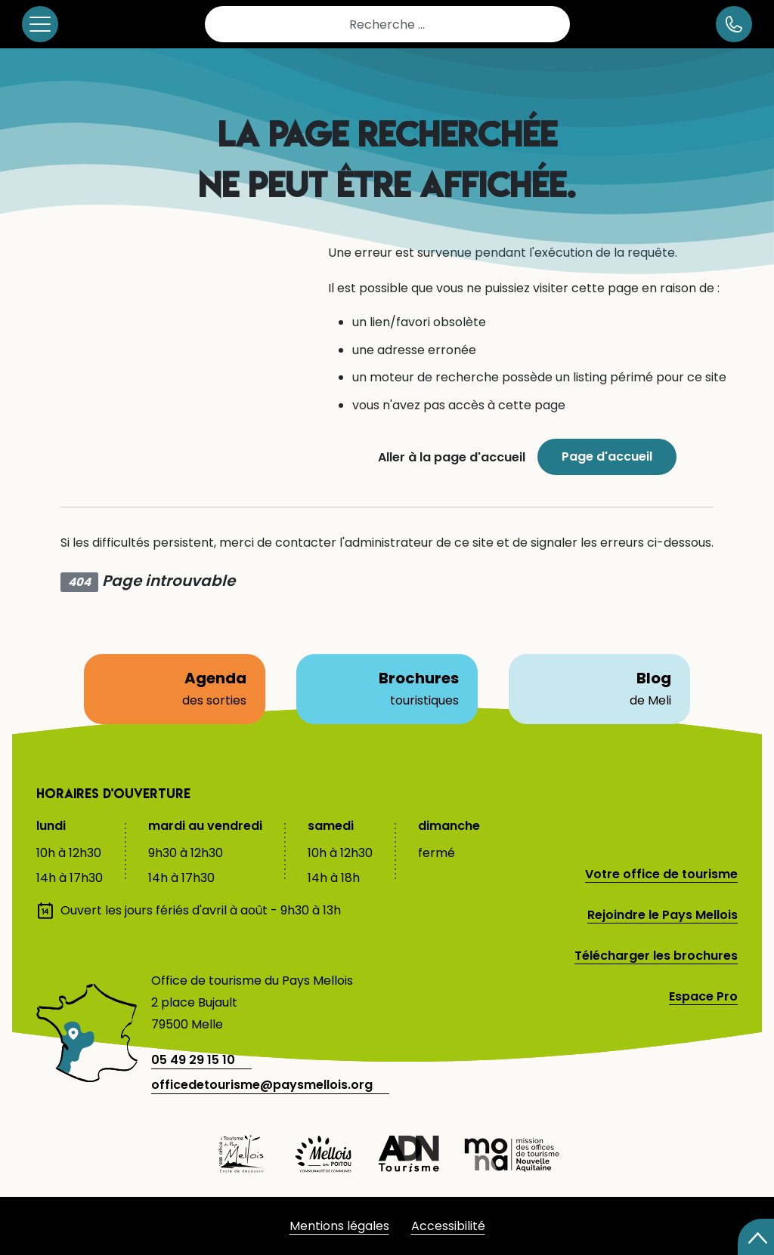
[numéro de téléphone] (734, 24)
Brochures (387, 689)
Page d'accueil (607, 456)
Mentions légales (339, 1226)
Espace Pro (703, 996)
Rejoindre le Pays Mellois (662, 915)
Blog (599, 689)
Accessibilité (448, 1226)
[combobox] (387, 24)
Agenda (174, 689)
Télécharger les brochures (656, 955)
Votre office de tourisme (661, 874)
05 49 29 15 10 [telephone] (193, 1059)
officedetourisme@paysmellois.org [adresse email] (262, 1084)
